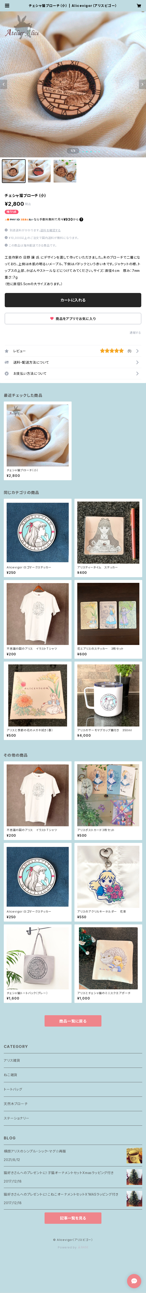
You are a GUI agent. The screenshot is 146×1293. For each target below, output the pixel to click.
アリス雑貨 (12, 1060)
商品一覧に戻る (73, 1021)
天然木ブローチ (16, 1104)
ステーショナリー (16, 1118)
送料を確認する (50, 230)
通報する (135, 332)
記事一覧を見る (73, 1218)
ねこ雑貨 (10, 1075)
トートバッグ (13, 1089)
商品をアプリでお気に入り (73, 319)
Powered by (73, 1247)
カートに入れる (73, 300)
